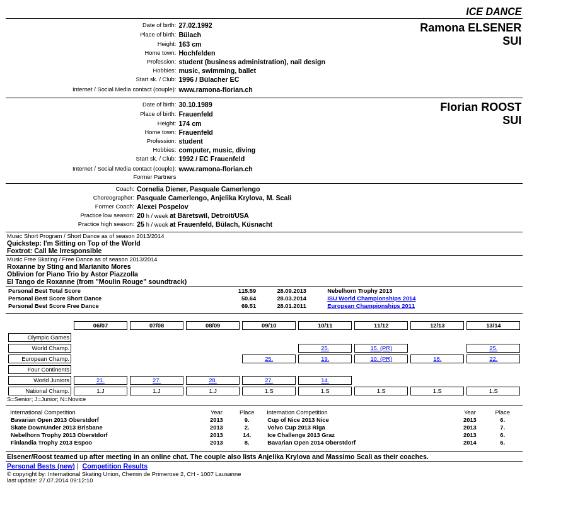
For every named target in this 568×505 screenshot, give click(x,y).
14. (325, 380)
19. (325, 359)
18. (437, 359)
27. (157, 380)
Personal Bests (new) (41, 466)
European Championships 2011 (371, 306)
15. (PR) (381, 348)
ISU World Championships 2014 (371, 298)
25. (269, 359)
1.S (269, 391)
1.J (100, 391)
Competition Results (115, 466)
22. (493, 359)
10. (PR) (381, 359)
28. (213, 380)
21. (100, 380)
